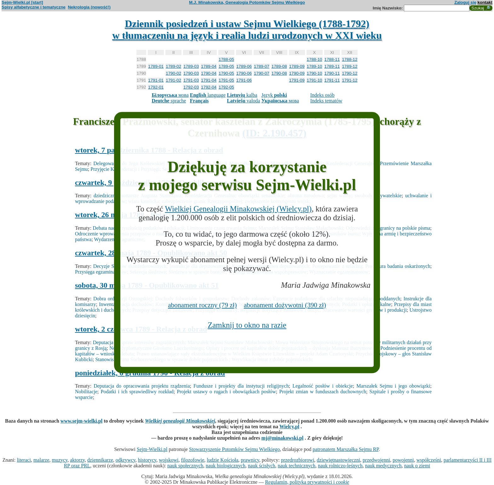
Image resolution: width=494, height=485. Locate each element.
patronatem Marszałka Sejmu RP (345, 449)
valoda (243, 100)
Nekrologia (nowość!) (89, 7)
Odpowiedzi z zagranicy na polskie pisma (388, 228)
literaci (24, 460)
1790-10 (314, 73)
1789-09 (297, 66)
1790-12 (349, 73)
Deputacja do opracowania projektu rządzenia (142, 386)
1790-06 (244, 73)
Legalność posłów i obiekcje (322, 386)
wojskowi (168, 460)
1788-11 (332, 59)
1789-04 (208, 66)
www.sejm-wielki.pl (81, 421)
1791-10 (314, 80)
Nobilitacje (86, 391)
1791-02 (173, 80)
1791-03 (191, 80)
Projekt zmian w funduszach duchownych (322, 391)
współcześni (428, 460)
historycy (147, 460)
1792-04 (208, 87)
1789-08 (279, 66)
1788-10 (314, 59)
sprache (169, 100)
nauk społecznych (185, 465)
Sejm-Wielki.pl (152, 449)
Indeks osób (322, 95)
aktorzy (77, 460)
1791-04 (208, 80)
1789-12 (349, 66)
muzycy (60, 460)
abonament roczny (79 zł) (202, 305)
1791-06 (244, 80)
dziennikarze (100, 460)
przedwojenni (376, 460)
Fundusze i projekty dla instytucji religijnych (241, 386)
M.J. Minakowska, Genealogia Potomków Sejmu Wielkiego (247, 2)
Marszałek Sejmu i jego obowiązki (393, 386)
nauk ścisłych (261, 465)
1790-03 (191, 73)
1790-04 (208, 73)
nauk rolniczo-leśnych (340, 465)
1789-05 (226, 66)
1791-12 (349, 80)
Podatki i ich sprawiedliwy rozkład (137, 391)
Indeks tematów (326, 100)
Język (274, 95)
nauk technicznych (296, 465)
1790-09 (297, 73)
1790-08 (279, 73)
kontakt (485, 2)
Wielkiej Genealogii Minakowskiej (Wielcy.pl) (238, 209)
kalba (242, 95)
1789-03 (191, 66)
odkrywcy (125, 460)
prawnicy (250, 460)
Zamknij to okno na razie (247, 325)
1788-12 (349, 59)
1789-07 (261, 66)
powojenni (403, 460)
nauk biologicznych (225, 465)
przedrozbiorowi (297, 460)
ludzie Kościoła (222, 460)
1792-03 (191, 87)
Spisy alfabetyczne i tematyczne (34, 7)
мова (170, 95)
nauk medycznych (383, 465)
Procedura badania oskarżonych (397, 266)
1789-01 (156, 66)
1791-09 (297, 80)
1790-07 (261, 73)
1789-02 (173, 66)
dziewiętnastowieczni (338, 460)
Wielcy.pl (289, 426)
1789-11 (332, 66)
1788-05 (226, 59)
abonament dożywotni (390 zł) (285, 305)
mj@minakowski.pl (282, 438)
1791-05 (226, 80)
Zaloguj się (465, 2)
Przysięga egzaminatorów (101, 271)
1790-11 (332, 73)
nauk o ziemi (417, 465)
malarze (41, 460)
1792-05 (226, 87)
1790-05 (226, 73)
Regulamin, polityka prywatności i (307, 482)
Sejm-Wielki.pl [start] (22, 2)
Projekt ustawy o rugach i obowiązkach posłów (226, 391)
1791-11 (332, 80)
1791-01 (156, 80)
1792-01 (156, 87)
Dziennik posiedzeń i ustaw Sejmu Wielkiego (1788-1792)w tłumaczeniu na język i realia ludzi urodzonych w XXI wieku (247, 29)
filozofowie (192, 460)
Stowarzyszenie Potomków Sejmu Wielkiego (234, 449)
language (208, 95)
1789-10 (314, 66)
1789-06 (244, 66)
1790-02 (173, 73)
